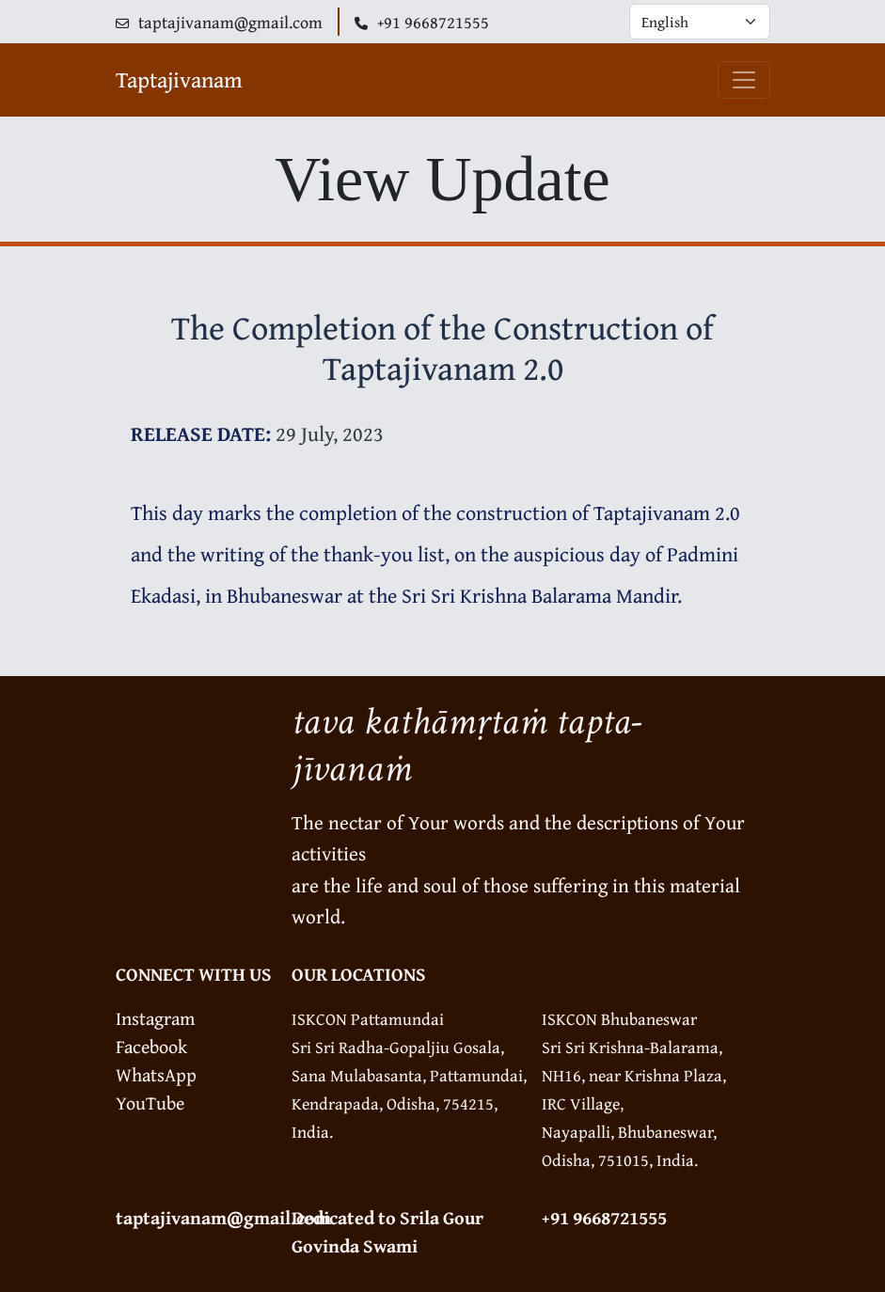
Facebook (151, 1046)
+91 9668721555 (604, 1217)
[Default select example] (699, 21)
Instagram (155, 1018)
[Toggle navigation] (744, 80)
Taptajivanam (179, 79)
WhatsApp (156, 1074)
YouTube (150, 1102)
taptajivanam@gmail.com (223, 1217)
